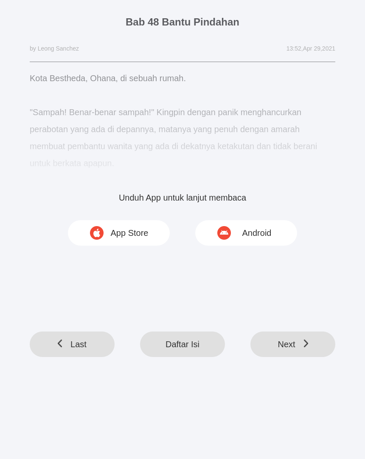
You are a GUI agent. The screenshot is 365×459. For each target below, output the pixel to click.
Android (257, 233)
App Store (130, 233)
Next (293, 344)
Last (72, 344)
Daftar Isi (182, 344)
